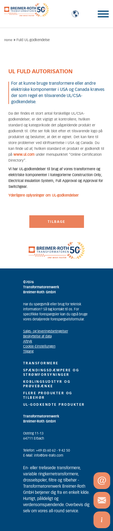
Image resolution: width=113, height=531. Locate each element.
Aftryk (27, 341)
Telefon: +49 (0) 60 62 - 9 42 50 (46, 450)
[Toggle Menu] (103, 14)
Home (8, 40)
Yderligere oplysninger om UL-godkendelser (43, 195)
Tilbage (56, 221)
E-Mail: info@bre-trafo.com (43, 455)
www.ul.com (24, 155)
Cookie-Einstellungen (39, 346)
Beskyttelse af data (37, 336)
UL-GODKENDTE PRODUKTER (54, 404)
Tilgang (28, 351)
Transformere (41, 363)
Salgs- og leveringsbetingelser (45, 331)
